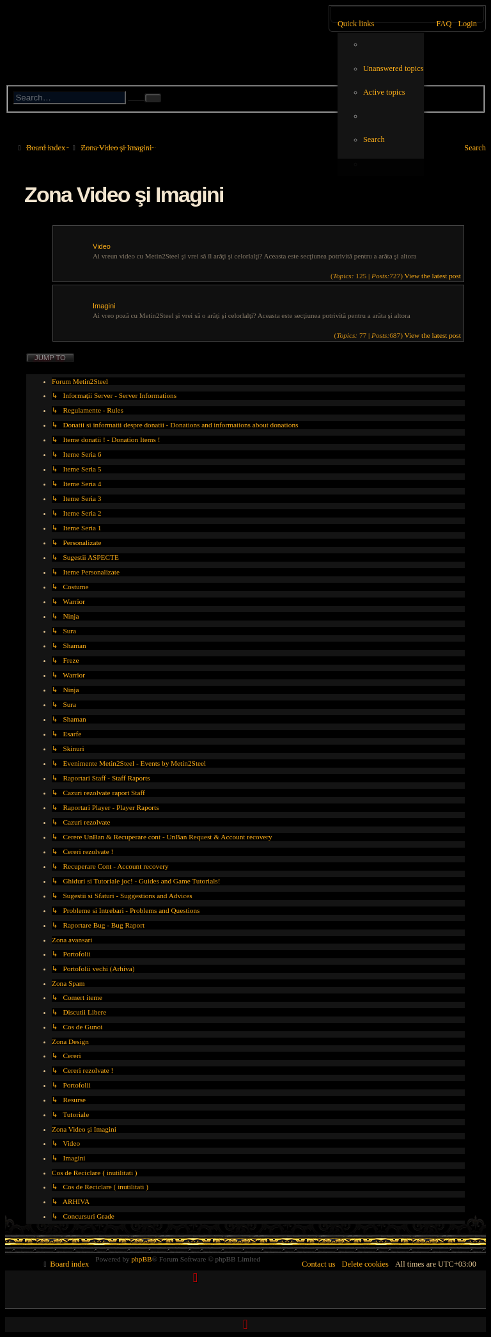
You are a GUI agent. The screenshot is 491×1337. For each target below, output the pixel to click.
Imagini (104, 306)
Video (102, 246)
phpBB (141, 1259)
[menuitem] (393, 68)
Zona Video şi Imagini (124, 194)
